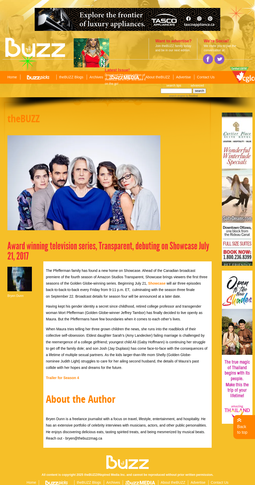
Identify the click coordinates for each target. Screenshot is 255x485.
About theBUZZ (157, 77)
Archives (96, 77)
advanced (197, 85)
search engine (177, 95)
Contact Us (205, 77)
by (191, 95)
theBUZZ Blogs (71, 77)
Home (12, 77)
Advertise (183, 77)
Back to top (242, 429)
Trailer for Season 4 (62, 378)
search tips (173, 85)
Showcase (156, 283)
